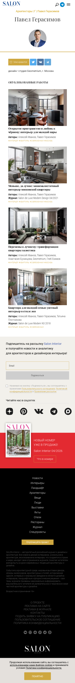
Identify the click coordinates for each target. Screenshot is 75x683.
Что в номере (45, 458)
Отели (37, 517)
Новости (37, 478)
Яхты (37, 512)
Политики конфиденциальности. (44, 668)
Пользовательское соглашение (37, 619)
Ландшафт (37, 487)
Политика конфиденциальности (37, 623)
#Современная (36, 141)
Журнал (37, 527)
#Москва (48, 141)
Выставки (38, 507)
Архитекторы (24, 11)
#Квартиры (24, 141)
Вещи (37, 497)
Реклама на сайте (37, 605)
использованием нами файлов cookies (31, 665)
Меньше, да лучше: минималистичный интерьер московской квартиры (33, 187)
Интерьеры (37, 483)
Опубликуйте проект (37, 542)
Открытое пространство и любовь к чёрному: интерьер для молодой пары (32, 130)
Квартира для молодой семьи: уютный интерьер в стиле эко (33, 309)
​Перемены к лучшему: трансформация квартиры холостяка (33, 248)
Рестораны (37, 522)
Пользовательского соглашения (38, 388)
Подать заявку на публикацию (37, 616)
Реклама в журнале (37, 609)
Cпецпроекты (37, 531)
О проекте (37, 602)
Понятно (37, 676)
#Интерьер (13, 141)
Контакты (37, 612)
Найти (57, 4)
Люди (37, 502)
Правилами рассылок (45, 391)
